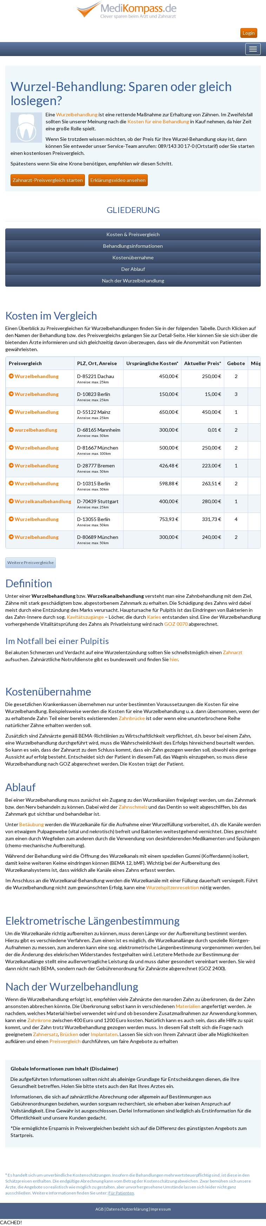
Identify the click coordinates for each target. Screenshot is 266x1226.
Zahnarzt (232, 652)
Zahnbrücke (132, 718)
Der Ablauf (133, 269)
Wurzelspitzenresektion (172, 887)
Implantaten (104, 1034)
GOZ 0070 (176, 624)
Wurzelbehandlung (77, 114)
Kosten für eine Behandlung (158, 121)
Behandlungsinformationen (133, 246)
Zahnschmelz (133, 807)
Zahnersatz (45, 1034)
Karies (154, 617)
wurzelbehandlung (33, 430)
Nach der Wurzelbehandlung (133, 280)
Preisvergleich (65, 1041)
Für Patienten (121, 1193)
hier (174, 659)
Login (249, 33)
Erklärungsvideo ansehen (118, 180)
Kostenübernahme (133, 257)
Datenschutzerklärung (127, 1209)
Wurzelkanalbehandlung (40, 501)
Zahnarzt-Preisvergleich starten (48, 180)
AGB (99, 1209)
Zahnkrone (39, 1020)
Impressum (161, 1209)
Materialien (188, 1006)
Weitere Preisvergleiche (30, 562)
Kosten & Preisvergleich (133, 234)
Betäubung (31, 824)
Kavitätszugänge (85, 617)
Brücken (69, 1034)
